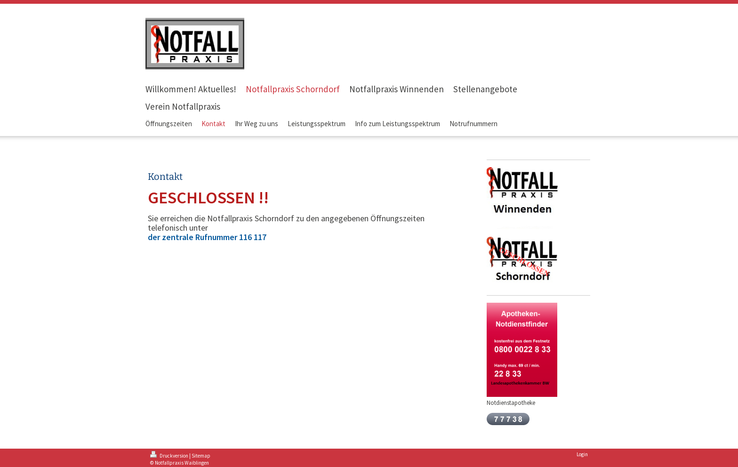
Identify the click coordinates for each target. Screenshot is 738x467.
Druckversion (169, 455)
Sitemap (201, 455)
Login (582, 454)
